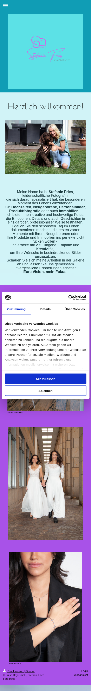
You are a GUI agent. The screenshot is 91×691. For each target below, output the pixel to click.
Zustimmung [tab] (16, 309)
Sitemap (30, 671)
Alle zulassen (45, 378)
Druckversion (13, 671)
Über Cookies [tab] (75, 309)
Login (84, 671)
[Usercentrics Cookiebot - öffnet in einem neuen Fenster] (68, 297)
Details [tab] (45, 309)
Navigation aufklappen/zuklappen (45, 5)
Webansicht (81, 674)
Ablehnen (45, 391)
